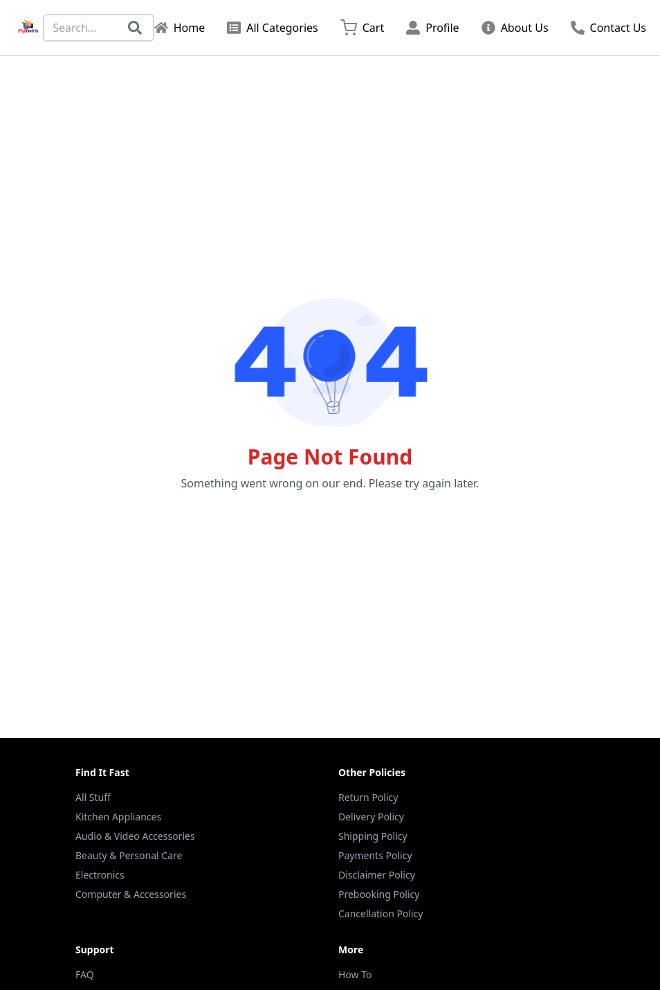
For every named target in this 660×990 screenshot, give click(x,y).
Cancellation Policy (380, 913)
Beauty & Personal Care (128, 855)
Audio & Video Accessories (135, 836)
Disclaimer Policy (376, 874)
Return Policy (368, 797)
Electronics (100, 874)
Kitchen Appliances (118, 816)
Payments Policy (375, 855)
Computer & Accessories (130, 894)
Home (179, 27)
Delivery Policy (371, 816)
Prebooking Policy (378, 894)
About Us (515, 27)
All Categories (272, 27)
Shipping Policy (372, 836)
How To (355, 974)
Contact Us (608, 27)
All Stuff (93, 797)
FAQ (84, 974)
